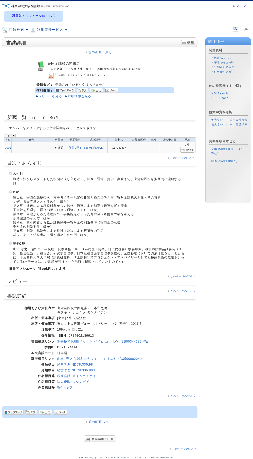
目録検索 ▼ (15, 30)
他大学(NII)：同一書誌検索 (229, 124)
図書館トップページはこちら (34, 15)
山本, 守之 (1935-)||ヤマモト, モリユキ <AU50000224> (99, 358)
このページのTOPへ (182, 157)
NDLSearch (219, 93)
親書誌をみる (223, 57)
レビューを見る (50, 96)
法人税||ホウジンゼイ (73, 381)
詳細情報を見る (79, 96)
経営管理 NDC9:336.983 (76, 370)
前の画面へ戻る (100, 52)
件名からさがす (224, 71)
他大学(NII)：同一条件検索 (229, 119)
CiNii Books (219, 98)
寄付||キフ (65, 387)
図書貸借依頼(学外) (224, 161)
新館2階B (75, 147)
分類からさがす (224, 66)
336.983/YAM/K (93, 147)
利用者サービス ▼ (49, 30)
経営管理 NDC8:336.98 (75, 364)
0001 (8, 147)
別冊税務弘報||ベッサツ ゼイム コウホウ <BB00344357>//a (102, 341)
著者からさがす (224, 62)
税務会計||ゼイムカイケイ (76, 376)
